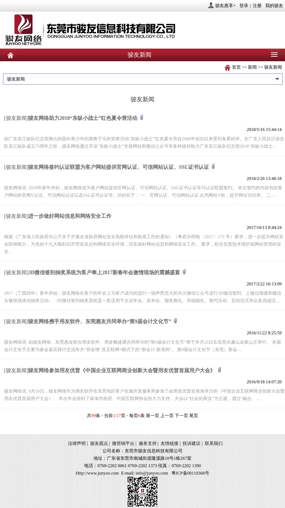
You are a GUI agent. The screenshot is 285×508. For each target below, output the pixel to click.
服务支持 (148, 443)
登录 (243, 5)
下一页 (181, 415)
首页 (236, 67)
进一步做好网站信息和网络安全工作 (69, 216)
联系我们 (214, 443)
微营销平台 (123, 443)
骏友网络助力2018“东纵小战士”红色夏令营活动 (86, 118)
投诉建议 (191, 443)
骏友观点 (99, 443)
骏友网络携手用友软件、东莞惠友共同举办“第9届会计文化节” (103, 321)
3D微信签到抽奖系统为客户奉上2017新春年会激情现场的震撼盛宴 (107, 272)
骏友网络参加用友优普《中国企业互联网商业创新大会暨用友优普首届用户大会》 (125, 370)
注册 (257, 5)
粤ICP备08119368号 (190, 473)
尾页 (193, 415)
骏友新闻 (273, 67)
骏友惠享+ (225, 5)
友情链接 (169, 443)
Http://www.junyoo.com (97, 473)
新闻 (252, 67)
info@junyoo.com (151, 473)
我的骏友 (274, 5)
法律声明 (77, 443)
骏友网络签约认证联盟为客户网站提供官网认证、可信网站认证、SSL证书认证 (121, 167)
